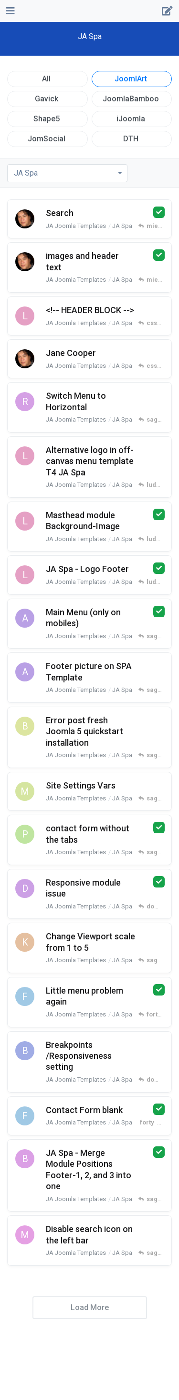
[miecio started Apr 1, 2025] (24, 358)
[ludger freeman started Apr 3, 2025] (24, 315)
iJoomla (130, 118)
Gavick (46, 98)
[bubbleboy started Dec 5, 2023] (24, 1050)
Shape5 (46, 118)
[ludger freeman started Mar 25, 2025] (24, 455)
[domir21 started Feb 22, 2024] (24, 888)
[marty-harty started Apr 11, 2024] (24, 791)
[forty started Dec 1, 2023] (24, 1115)
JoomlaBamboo (131, 98)
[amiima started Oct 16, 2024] (24, 618)
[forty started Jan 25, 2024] (24, 996)
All (46, 78)
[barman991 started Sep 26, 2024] (24, 726)
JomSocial (46, 138)
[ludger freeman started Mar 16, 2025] (24, 521)
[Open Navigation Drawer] (9, 11)
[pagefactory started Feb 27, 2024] (24, 834)
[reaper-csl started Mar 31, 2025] (24, 401)
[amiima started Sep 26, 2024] (24, 671)
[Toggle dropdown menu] (67, 173)
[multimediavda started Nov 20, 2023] (24, 1234)
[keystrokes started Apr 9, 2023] (24, 942)
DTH (130, 138)
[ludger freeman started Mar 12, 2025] (24, 574)
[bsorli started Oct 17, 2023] (24, 1158)
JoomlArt (131, 78)
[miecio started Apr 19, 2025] (24, 218)
